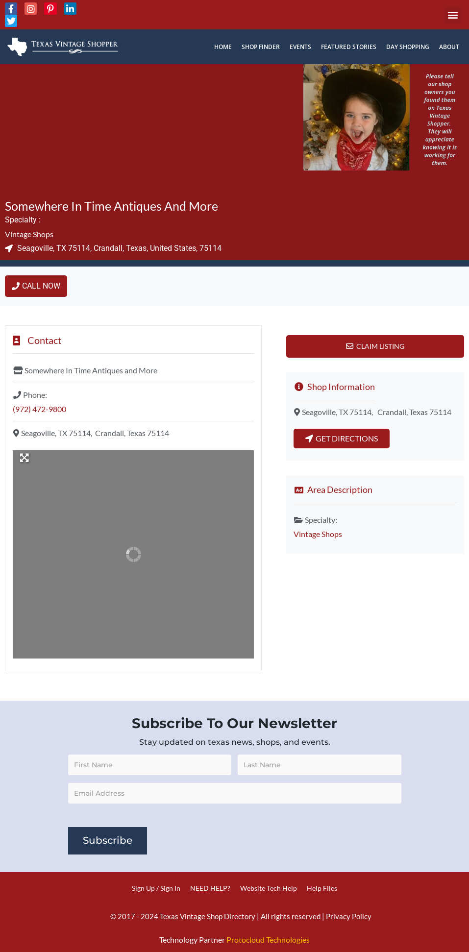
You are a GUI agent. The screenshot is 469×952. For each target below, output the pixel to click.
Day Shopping (407, 47)
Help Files (322, 888)
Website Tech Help (268, 888)
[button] (453, 15)
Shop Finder (261, 47)
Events (300, 47)
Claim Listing (380, 346)
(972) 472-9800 (39, 409)
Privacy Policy (348, 916)
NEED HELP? (210, 888)
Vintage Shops (29, 234)
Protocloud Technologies (268, 939)
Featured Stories (348, 47)
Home (223, 47)
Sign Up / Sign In (156, 888)
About (449, 47)
